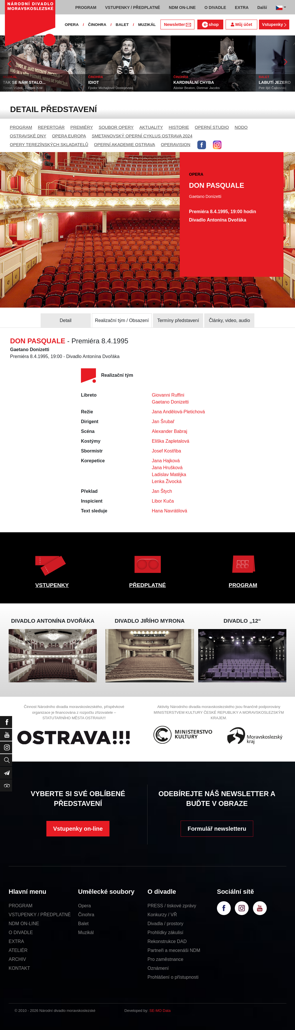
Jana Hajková (166, 460)
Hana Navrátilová (169, 510)
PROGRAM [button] (85, 7)
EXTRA (16, 941)
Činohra (86, 914)
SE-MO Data (160, 1010)
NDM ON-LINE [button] (182, 7)
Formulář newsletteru (217, 828)
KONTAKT (19, 968)
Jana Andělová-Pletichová (178, 411)
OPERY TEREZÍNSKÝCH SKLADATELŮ (49, 144)
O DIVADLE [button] (215, 7)
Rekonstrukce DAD (167, 941)
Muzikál (86, 932)
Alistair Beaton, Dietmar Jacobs (196, 88)
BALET (122, 24)
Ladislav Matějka (169, 474)
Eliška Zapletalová (170, 441)
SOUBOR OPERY (116, 127)
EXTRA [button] (241, 7)
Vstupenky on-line (78, 828)
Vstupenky (274, 24)
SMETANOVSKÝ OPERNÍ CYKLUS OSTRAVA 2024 (142, 135)
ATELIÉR (18, 950)
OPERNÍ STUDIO (212, 127)
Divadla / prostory (166, 923)
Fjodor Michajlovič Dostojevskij (110, 88)
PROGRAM (21, 127)
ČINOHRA (97, 24)
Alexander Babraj (169, 431)
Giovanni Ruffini (168, 395)
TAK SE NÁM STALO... (24, 82)
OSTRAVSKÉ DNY (28, 135)
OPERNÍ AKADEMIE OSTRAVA (124, 144)
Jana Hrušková (167, 467)
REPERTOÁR (51, 127)
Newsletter (177, 24)
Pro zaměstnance (166, 959)
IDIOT (93, 82)
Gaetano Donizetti (170, 401)
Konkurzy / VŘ (162, 914)
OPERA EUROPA (69, 135)
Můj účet (241, 24)
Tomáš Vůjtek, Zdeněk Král (22, 88)
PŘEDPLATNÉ (147, 585)
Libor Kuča (163, 501)
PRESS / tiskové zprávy (172, 905)
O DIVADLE (21, 932)
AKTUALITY (151, 127)
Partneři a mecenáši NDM (174, 950)
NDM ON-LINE (24, 923)
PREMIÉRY (81, 127)
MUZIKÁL (147, 24)
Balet (83, 923)
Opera (84, 905)
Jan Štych (162, 491)
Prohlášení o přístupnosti (173, 977)
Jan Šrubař (163, 421)
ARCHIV (17, 959)
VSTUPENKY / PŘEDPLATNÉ (40, 914)
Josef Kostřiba (166, 450)
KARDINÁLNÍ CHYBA (193, 82)
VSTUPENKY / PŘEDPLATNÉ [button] (132, 7)
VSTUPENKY (52, 585)
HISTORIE (179, 127)
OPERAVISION (175, 144)
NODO (241, 127)
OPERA (72, 24)
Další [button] (262, 7)
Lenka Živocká (166, 481)
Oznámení (158, 968)
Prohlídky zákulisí (166, 932)
